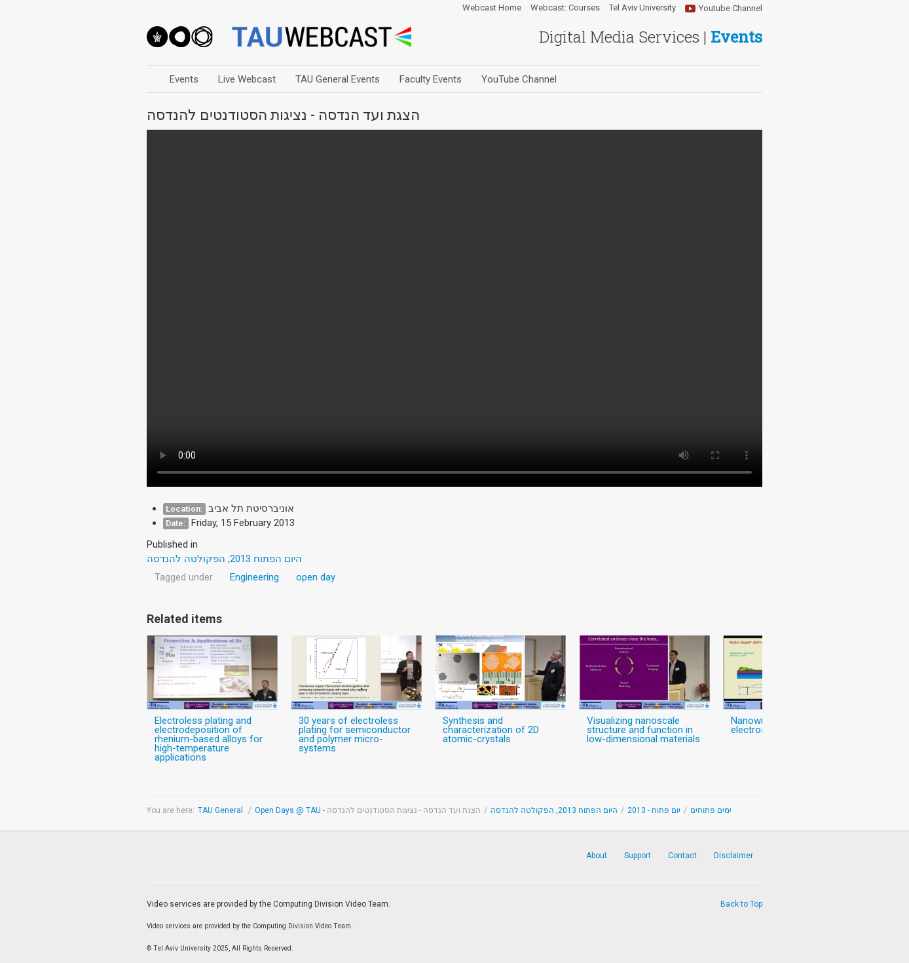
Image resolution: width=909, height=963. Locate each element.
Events (184, 79)
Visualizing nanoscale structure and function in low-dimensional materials (643, 730)
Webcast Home (491, 7)
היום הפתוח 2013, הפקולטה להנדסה (554, 810)
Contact (682, 855)
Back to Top (741, 904)
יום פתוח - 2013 (653, 810)
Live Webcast (247, 79)
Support (637, 855)
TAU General (221, 810)
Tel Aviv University (642, 7)
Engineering (254, 577)
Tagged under (184, 577)
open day (315, 577)
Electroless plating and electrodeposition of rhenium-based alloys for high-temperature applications (209, 739)
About (596, 855)
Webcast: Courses (565, 7)
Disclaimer (733, 855)
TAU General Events (337, 79)
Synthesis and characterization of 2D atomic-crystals (491, 730)
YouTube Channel (519, 79)
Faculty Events (430, 79)
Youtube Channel (730, 8)
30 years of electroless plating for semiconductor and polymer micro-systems (355, 734)
